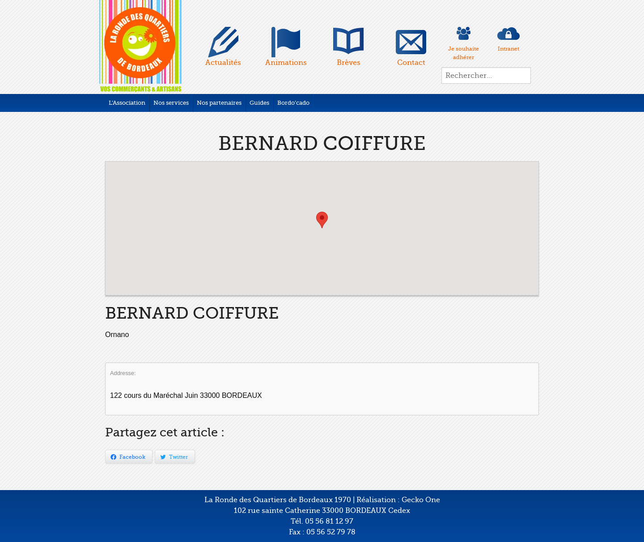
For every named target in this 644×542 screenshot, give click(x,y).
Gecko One (421, 500)
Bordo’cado (293, 102)
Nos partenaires (219, 102)
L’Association (127, 102)
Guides (259, 102)
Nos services (171, 102)
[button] (322, 220)
